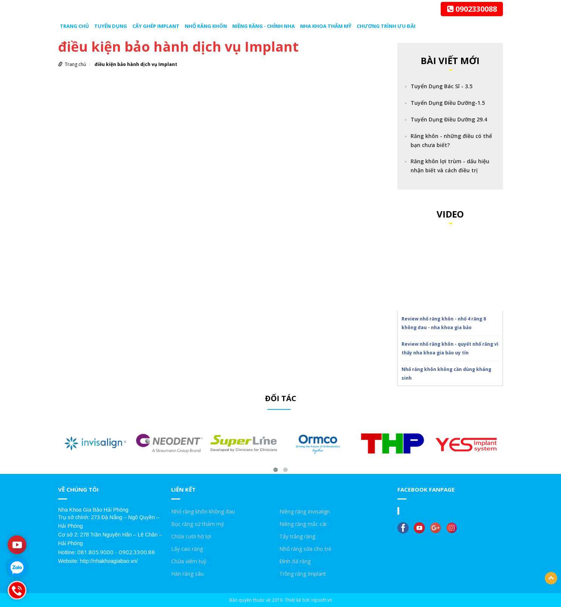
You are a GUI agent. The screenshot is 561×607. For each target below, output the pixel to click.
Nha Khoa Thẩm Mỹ (325, 26)
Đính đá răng (295, 561)
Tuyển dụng (110, 26)
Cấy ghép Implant (155, 26)
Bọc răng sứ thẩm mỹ (197, 523)
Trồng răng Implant (302, 573)
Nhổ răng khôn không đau (203, 511)
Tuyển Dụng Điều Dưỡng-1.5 (448, 102)
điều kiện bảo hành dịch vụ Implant (136, 64)
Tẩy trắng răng (297, 536)
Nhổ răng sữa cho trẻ (305, 548)
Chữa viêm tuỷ (188, 561)
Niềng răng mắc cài (302, 523)
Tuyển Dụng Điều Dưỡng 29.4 (449, 119)
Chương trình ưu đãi (386, 26)
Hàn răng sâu (187, 573)
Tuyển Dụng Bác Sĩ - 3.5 (441, 86)
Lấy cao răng (187, 548)
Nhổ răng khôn (206, 26)
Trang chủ (74, 26)
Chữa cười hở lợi (191, 536)
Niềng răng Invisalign (304, 511)
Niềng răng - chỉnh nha (263, 26)
